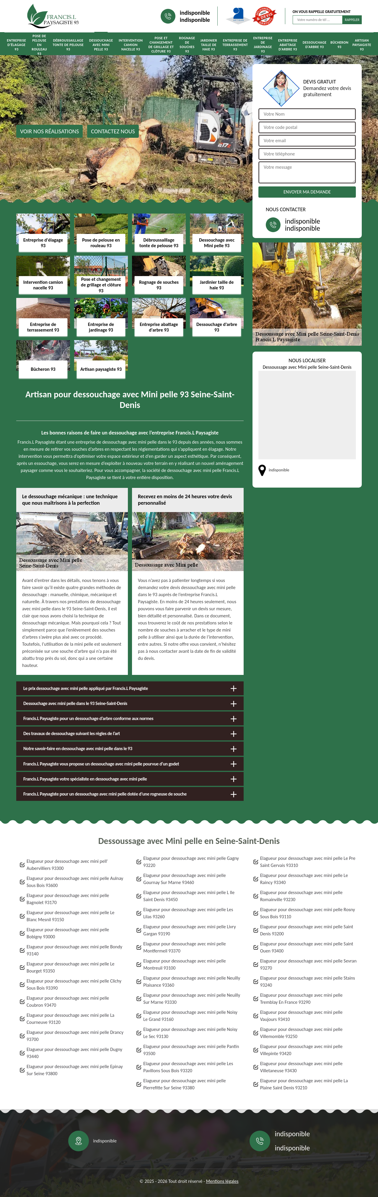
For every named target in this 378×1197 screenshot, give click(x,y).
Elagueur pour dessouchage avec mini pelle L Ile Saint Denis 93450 (188, 896)
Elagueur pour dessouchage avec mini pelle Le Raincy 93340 (304, 879)
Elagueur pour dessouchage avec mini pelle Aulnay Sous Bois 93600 (75, 881)
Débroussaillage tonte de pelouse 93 (68, 44)
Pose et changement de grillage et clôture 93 (161, 44)
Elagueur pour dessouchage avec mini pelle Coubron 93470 (68, 1001)
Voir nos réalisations (49, 131)
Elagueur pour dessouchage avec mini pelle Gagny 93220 (191, 861)
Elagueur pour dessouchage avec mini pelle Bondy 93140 (74, 950)
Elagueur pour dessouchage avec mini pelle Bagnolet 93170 (68, 899)
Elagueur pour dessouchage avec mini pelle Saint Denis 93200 (306, 930)
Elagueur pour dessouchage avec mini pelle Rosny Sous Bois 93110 (307, 913)
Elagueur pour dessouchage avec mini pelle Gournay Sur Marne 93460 (184, 879)
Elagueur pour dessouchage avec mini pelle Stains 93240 (307, 981)
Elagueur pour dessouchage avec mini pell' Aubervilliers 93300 (67, 864)
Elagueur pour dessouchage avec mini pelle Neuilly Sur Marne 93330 (191, 998)
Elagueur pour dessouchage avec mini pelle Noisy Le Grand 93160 (190, 1015)
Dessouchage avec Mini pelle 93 (101, 44)
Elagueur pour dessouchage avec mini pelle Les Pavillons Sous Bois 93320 (188, 1067)
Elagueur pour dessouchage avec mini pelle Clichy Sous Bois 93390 (74, 984)
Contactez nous (113, 131)
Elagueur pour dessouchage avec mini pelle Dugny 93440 (74, 1053)
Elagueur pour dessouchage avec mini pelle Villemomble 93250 (301, 1033)
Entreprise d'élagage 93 (16, 44)
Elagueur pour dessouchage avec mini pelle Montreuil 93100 (184, 964)
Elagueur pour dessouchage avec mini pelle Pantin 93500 (191, 1050)
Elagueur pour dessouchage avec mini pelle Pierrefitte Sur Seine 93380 (184, 1084)
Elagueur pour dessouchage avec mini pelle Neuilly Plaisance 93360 (191, 981)
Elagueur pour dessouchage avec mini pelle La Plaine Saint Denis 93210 (304, 1084)
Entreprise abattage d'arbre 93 (287, 44)
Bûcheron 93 (339, 44)
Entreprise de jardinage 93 (263, 44)
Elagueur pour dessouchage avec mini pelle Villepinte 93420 (301, 1050)
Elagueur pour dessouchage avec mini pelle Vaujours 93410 (301, 1015)
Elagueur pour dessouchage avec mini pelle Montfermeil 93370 (184, 947)
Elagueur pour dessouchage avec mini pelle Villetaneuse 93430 (301, 1067)
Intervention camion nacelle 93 (131, 44)
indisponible (195, 12)
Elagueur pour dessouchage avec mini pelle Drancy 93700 (75, 1035)
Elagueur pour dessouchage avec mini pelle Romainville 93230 (301, 896)
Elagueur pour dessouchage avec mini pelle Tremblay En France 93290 (301, 998)
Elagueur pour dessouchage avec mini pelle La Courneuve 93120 (70, 1018)
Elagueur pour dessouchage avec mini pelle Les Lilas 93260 (188, 913)
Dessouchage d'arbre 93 (315, 44)
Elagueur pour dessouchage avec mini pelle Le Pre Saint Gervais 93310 (308, 861)
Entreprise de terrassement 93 (235, 44)
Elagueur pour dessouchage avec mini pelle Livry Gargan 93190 (189, 930)
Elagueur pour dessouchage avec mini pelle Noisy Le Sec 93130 (190, 1033)
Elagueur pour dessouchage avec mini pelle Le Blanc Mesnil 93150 (71, 916)
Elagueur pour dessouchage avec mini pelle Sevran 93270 (308, 964)
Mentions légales (222, 1181)
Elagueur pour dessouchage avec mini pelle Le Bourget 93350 (71, 967)
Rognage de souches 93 (187, 44)
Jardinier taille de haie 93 (208, 44)
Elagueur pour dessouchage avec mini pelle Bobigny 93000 (68, 933)
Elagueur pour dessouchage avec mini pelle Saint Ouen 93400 (306, 947)
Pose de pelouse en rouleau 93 (39, 45)
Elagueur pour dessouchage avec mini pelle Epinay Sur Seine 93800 (75, 1070)
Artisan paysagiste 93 (361, 44)
